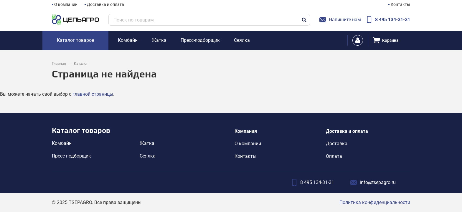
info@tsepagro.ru (373, 182)
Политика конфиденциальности (374, 202)
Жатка (147, 143)
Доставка (336, 143)
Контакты (400, 4)
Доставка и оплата (105, 4)
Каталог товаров (81, 130)
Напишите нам (340, 19)
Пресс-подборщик (71, 156)
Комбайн (62, 143)
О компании (65, 4)
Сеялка (148, 156)
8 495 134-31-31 (388, 19)
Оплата (334, 156)
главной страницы (92, 94)
